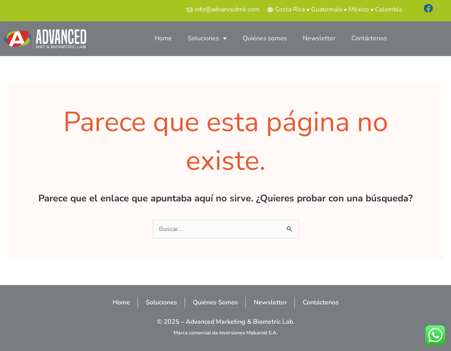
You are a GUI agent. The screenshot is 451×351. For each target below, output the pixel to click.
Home (163, 38)
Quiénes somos (265, 38)
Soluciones (207, 38)
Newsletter (319, 38)
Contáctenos (369, 38)
